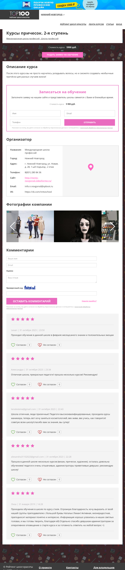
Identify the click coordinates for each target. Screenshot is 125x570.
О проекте (45, 567)
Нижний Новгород (53, 14)
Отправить (90, 122)
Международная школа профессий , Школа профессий (32, 38)
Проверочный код (14, 288)
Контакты (72, 567)
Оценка (9, 271)
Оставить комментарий (32, 301)
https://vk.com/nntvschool (38, 191)
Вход (119, 24)
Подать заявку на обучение (62, 54)
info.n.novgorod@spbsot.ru (39, 186)
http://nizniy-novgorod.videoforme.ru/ (38, 179)
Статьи (110, 24)
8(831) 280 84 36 (33, 172)
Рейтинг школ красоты (73, 24)
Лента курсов (96, 24)
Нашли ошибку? (89, 301)
